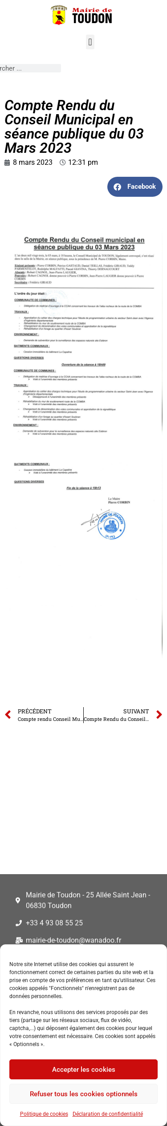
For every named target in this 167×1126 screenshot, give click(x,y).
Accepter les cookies (83, 1070)
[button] (90, 42)
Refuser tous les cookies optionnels (84, 1094)
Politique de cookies (44, 1114)
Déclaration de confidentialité (108, 1114)
